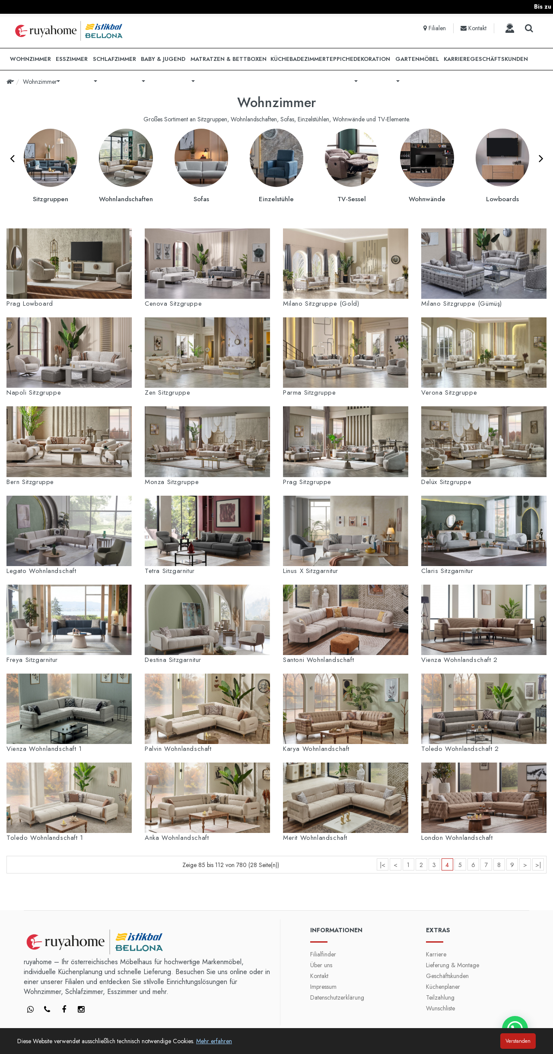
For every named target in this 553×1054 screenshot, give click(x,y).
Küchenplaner (443, 986)
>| (538, 865)
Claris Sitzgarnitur (447, 571)
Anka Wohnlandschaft (177, 837)
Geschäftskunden (447, 976)
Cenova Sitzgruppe (173, 303)
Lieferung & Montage (452, 965)
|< (382, 865)
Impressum (323, 986)
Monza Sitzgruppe (172, 482)
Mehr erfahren (214, 1041)
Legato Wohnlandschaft (41, 571)
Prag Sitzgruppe (307, 482)
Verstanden (518, 1041)
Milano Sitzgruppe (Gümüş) (461, 303)
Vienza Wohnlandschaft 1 (44, 748)
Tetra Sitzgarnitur (170, 571)
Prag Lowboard (29, 303)
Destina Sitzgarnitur (173, 660)
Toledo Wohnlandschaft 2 (460, 748)
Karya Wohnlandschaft (316, 748)
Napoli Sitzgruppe (33, 392)
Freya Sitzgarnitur (32, 660)
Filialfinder (323, 954)
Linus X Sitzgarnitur (310, 571)
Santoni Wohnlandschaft (318, 660)
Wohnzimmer (40, 81)
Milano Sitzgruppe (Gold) (321, 303)
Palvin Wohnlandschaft (178, 748)
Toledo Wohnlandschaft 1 (44, 837)
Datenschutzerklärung (337, 997)
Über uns (321, 965)
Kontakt (319, 976)
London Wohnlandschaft (457, 837)
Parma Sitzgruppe (309, 392)
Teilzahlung (440, 997)
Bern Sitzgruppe (30, 482)
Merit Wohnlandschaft (315, 837)
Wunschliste (440, 1008)
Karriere (436, 954)
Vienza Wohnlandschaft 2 (459, 660)
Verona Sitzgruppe (449, 392)
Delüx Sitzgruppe (446, 482)
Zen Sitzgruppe (167, 392)
